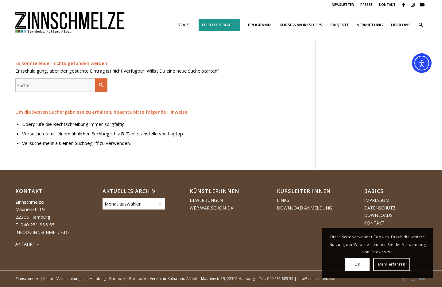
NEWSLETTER (343, 4)
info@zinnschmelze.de (42, 232)
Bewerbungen (206, 200)
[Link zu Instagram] (412, 4)
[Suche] (421, 24)
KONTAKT (387, 4)
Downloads (378, 215)
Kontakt (374, 223)
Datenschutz (380, 208)
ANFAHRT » (27, 244)
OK (357, 264)
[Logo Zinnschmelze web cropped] (70, 24)
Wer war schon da (211, 208)
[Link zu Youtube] (422, 4)
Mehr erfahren (391, 264)
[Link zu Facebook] (403, 4)
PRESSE (366, 4)
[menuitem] (343, 4)
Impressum (376, 200)
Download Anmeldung (304, 208)
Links (283, 200)
